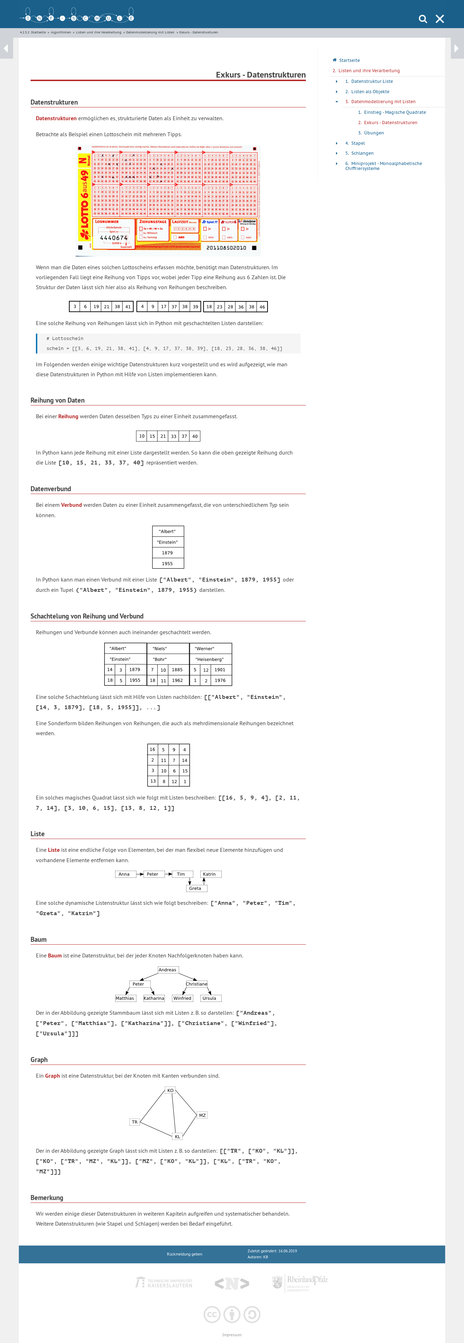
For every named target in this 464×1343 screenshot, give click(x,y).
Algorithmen (61, 32)
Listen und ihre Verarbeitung (99, 32)
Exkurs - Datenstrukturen (198, 32)
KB (265, 1257)
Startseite (38, 32)
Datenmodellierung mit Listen (150, 32)
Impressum (232, 1335)
